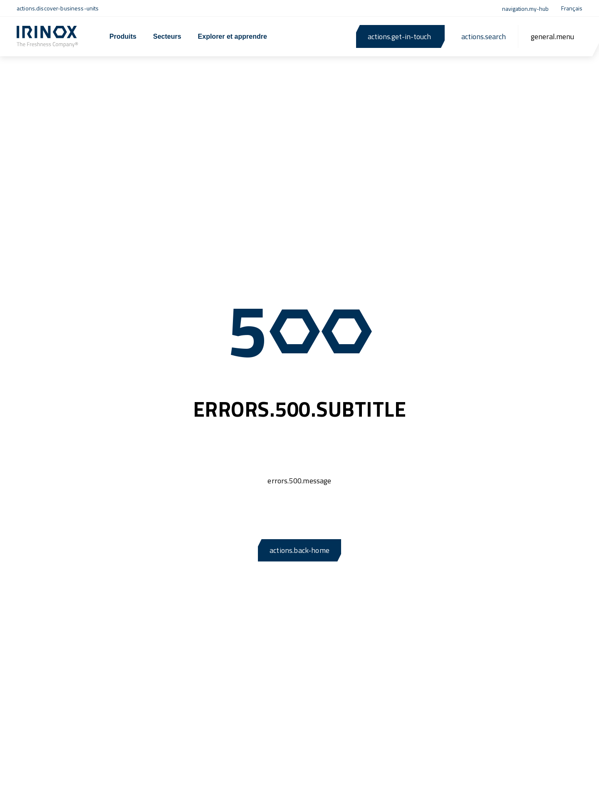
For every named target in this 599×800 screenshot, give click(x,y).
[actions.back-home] (47, 37)
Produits (122, 36)
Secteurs (167, 36)
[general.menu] (552, 36)
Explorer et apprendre (232, 36)
